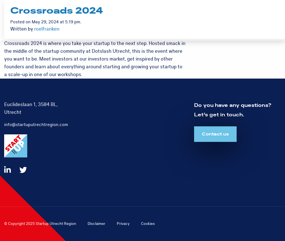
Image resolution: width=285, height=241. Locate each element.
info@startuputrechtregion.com (36, 125)
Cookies (148, 223)
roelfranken (47, 29)
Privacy (123, 223)
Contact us (215, 134)
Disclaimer (96, 223)
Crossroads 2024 (56, 11)
